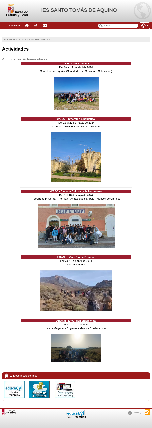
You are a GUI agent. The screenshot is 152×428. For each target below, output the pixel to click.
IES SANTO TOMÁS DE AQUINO (79, 10)
